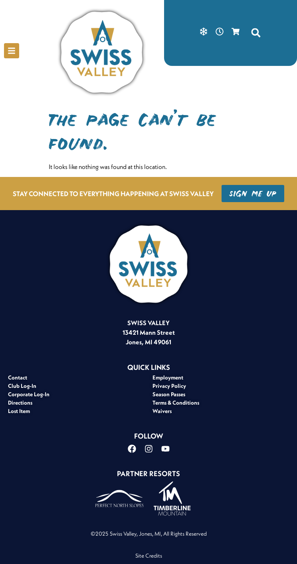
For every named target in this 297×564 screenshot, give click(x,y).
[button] (256, 32)
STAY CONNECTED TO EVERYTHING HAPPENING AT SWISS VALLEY (113, 193)
